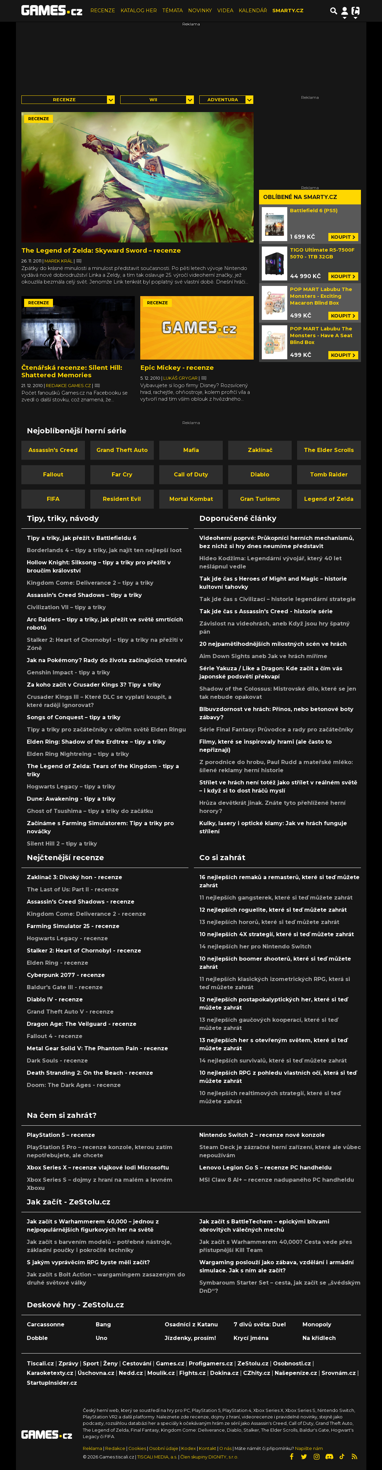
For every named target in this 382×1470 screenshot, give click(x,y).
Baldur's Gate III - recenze (65, 987)
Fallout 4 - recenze (55, 1036)
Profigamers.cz (211, 1363)
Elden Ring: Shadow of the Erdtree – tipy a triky (96, 742)
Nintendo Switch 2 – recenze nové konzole (262, 1135)
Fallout (53, 474)
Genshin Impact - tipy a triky (68, 672)
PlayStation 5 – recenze (61, 1135)
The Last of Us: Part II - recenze (73, 889)
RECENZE (102, 10)
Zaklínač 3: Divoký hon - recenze (74, 877)
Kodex (189, 1448)
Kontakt (208, 1448)
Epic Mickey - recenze (177, 367)
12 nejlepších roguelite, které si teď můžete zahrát (273, 910)
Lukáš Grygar (181, 378)
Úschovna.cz (96, 1373)
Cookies (137, 1448)
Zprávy (68, 1363)
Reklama (92, 1448)
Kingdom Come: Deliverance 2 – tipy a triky (90, 583)
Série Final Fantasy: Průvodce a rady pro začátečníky (276, 729)
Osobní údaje (163, 1448)
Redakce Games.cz (69, 385)
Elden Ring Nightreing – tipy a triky (78, 754)
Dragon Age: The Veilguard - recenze (82, 1024)
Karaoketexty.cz (50, 1373)
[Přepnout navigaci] (344, 11)
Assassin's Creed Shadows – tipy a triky (84, 595)
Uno (101, 1338)
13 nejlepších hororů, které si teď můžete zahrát (269, 922)
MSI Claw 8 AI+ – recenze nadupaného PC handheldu (276, 1180)
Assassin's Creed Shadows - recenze (80, 902)
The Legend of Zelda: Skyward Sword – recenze (101, 250)
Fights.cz (192, 1373)
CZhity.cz (256, 1373)
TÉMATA (172, 10)
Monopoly (317, 1324)
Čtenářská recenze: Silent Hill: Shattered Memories (71, 371)
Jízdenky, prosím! (190, 1338)
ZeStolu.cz (253, 1363)
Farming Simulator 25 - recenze (73, 926)
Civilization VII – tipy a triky (66, 607)
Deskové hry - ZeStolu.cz (75, 1304)
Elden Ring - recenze (57, 963)
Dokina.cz (224, 1373)
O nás (226, 1448)
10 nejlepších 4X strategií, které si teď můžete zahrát (276, 934)
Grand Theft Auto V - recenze (70, 1012)
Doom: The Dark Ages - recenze (74, 1085)
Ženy (110, 1363)
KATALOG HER (139, 10)
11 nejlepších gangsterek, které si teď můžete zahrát (275, 897)
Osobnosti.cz (292, 1363)
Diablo (260, 474)
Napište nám (309, 1448)
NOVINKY (200, 10)
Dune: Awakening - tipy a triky (71, 799)
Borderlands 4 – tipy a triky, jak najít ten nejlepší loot (104, 550)
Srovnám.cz (339, 1373)
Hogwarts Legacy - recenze (67, 938)
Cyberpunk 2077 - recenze (66, 975)
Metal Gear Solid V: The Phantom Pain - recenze (97, 1048)
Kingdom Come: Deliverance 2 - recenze (86, 914)
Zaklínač (260, 450)
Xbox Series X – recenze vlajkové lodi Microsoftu (98, 1167)
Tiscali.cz (40, 1363)
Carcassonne (46, 1324)
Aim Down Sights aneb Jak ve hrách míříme (263, 656)
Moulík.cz (161, 1373)
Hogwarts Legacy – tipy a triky (71, 786)
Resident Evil (122, 499)
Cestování (136, 1363)
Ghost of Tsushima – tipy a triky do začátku (90, 811)
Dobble (37, 1338)
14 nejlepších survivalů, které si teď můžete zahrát (273, 1060)
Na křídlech (319, 1338)
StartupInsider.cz (52, 1383)
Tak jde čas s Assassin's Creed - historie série (266, 611)
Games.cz (170, 1363)
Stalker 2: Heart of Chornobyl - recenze (84, 950)
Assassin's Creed (53, 450)
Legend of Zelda (328, 499)
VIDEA (225, 10)
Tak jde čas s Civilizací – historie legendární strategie (277, 599)
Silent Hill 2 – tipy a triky (62, 843)
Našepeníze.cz (296, 1373)
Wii (153, 99)
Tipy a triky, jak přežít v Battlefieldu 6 (82, 538)
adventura (222, 99)
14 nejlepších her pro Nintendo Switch (255, 946)
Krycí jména (251, 1338)
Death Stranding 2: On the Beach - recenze (90, 1073)
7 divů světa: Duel (260, 1324)
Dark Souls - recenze (57, 1060)
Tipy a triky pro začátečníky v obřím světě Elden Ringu (106, 729)
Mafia (191, 450)
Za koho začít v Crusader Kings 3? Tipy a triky (94, 685)
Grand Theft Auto (122, 450)
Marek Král (59, 261)
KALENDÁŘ (253, 10)
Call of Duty (191, 474)
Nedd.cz (131, 1373)
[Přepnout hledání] (333, 11)
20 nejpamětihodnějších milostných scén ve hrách (273, 644)
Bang (103, 1324)
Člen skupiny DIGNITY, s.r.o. (209, 1456)
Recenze (64, 99)
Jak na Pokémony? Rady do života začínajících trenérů (107, 660)
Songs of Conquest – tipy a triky (74, 717)
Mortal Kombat (191, 499)
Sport (91, 1363)
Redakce (115, 1448)
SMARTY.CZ (288, 10)
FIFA (53, 499)
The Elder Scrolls (329, 450)
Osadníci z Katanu (191, 1324)
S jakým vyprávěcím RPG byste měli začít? (88, 1262)
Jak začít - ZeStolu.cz (68, 1201)
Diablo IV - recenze (55, 999)
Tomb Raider (329, 474)
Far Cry (122, 474)
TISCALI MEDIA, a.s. (157, 1456)
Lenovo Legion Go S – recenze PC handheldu (265, 1167)
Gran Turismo (260, 499)
